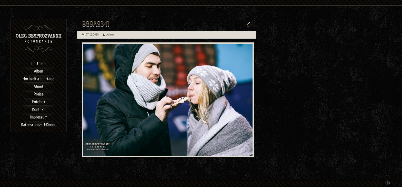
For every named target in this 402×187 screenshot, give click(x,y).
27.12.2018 (92, 34)
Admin (110, 34)
